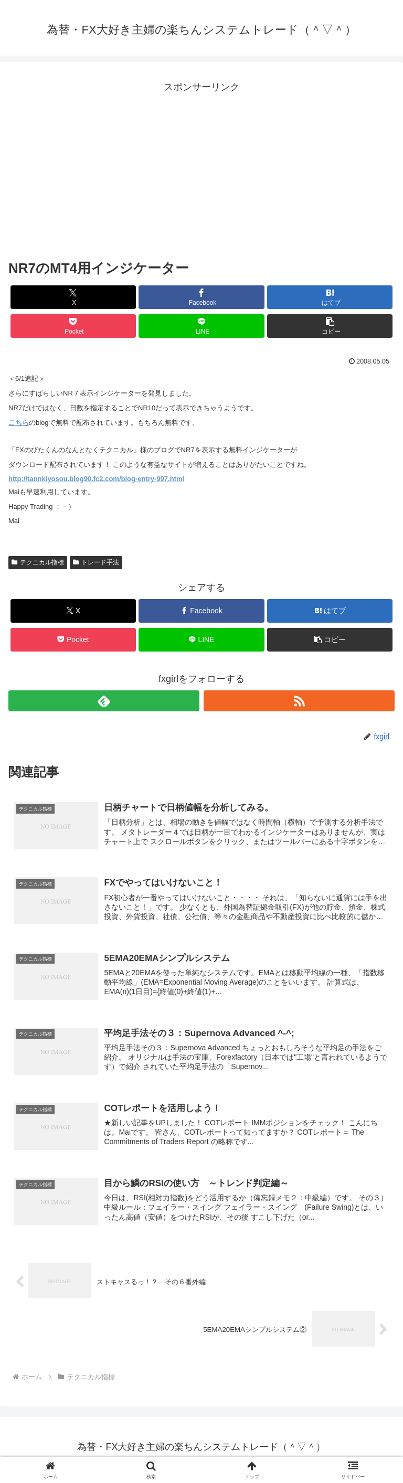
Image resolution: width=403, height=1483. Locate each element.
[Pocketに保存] (73, 326)
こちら (18, 422)
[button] (330, 326)
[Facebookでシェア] (201, 297)
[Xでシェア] (73, 297)
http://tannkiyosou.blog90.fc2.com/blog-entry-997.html (96, 479)
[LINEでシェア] (201, 326)
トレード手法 (96, 562)
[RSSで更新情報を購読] (299, 700)
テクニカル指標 (38, 562)
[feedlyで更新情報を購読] (103, 700)
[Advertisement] (201, 169)
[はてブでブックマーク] (330, 297)
